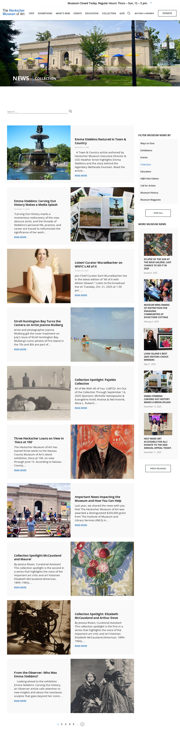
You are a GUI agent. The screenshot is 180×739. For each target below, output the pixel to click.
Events (144, 158)
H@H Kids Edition (149, 180)
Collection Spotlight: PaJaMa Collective (98, 386)
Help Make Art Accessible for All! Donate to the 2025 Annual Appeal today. (158, 446)
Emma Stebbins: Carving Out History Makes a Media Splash (38, 206)
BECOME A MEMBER (144, 13)
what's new (63, 14)
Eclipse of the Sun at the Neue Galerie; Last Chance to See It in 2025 (157, 267)
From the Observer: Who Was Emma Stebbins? (38, 682)
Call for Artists (148, 187)
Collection (145, 165)
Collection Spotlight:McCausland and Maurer (36, 564)
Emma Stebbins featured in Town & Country (97, 142)
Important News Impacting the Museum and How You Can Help (101, 506)
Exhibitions (146, 151)
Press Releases (158, 472)
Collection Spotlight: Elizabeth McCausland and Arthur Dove (100, 623)
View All (158, 216)
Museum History (149, 194)
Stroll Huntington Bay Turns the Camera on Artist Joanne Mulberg (38, 330)
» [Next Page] (82, 732)
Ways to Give (147, 144)
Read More (81, 176)
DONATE (167, 13)
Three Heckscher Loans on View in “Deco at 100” (36, 445)
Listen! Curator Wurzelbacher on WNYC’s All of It (99, 269)
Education (145, 173)
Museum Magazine (150, 201)
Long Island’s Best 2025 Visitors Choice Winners (156, 360)
